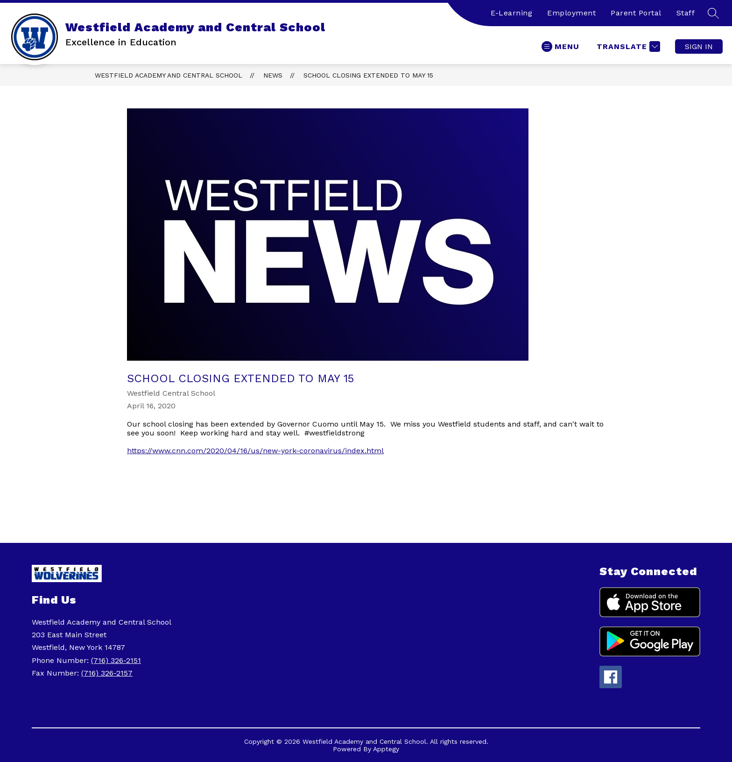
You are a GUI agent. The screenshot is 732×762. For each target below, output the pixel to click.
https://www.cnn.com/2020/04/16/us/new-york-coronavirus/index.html (255, 450)
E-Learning (511, 12)
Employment (571, 12)
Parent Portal (636, 12)
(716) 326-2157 (107, 673)
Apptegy (386, 749)
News (272, 75)
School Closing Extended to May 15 (368, 75)
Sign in (699, 46)
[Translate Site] (627, 46)
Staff (685, 12)
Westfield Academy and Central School (168, 75)
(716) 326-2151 (116, 660)
